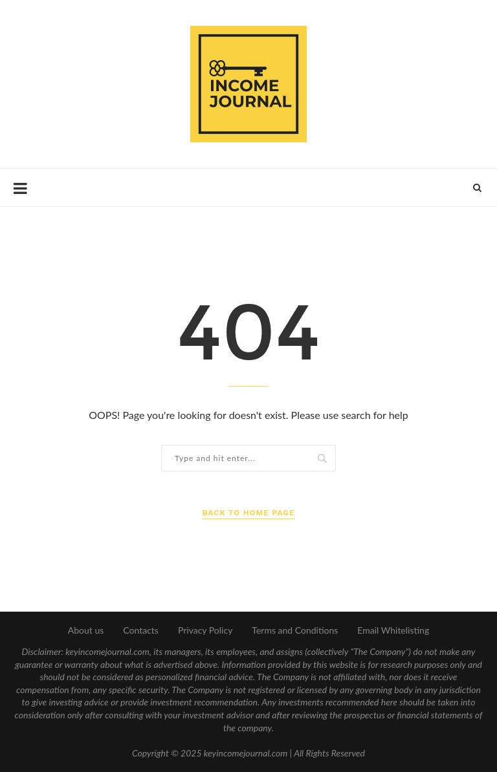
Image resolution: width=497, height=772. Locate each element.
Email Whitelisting (393, 630)
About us (86, 630)
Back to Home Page (248, 512)
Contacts (141, 630)
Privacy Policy (205, 630)
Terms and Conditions (295, 630)
